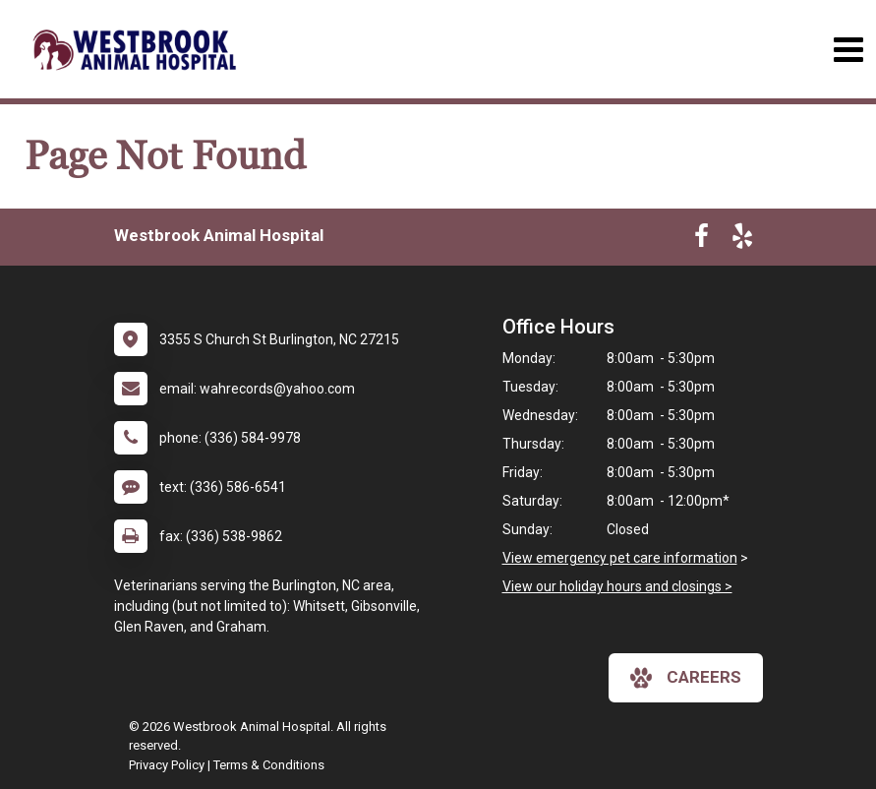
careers (685, 678)
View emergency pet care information (619, 558)
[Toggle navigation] (848, 49)
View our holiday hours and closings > (617, 586)
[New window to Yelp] (742, 240)
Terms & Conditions (268, 765)
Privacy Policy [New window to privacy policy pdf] (166, 765)
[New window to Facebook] (701, 240)
